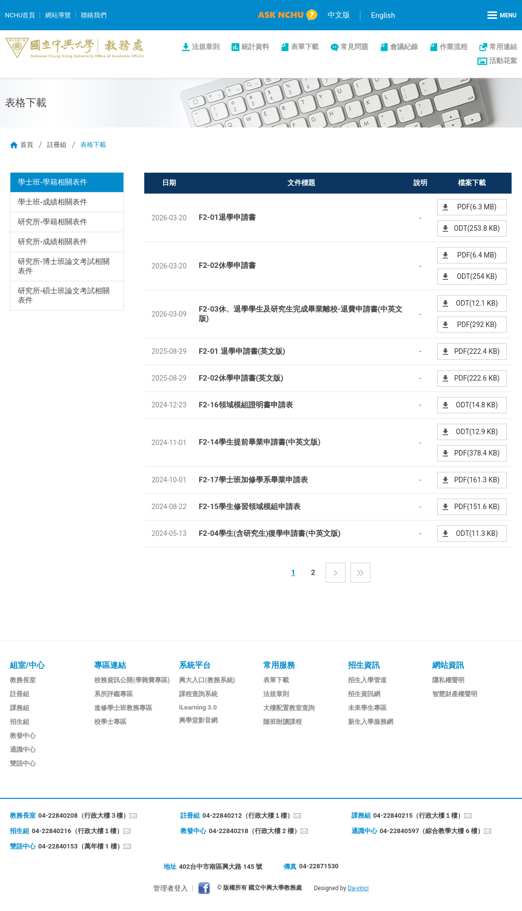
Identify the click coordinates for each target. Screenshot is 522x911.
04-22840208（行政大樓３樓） (83, 815)
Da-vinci (358, 888)
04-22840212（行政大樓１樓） (247, 815)
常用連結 (503, 47)
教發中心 (23, 735)
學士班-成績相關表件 (53, 201)
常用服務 (279, 665)
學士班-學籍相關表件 (53, 182)
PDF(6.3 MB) (476, 207)
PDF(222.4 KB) (477, 351)
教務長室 (23, 680)
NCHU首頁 (20, 15)
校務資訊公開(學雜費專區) (132, 680)
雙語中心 (23, 763)
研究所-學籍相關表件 (53, 221)
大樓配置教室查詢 (289, 708)
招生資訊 (364, 665)
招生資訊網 (364, 694)
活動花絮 (503, 61)
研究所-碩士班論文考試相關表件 (64, 295)
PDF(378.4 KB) (477, 453)
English (383, 15)
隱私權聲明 (448, 680)
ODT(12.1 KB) (477, 303)
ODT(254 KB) (477, 276)
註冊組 (56, 144)
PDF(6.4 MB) (476, 255)
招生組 (19, 721)
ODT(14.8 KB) (477, 405)
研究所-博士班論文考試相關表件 (64, 266)
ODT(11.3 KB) (477, 533)
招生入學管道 (367, 680)
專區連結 (110, 665)
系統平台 (195, 665)
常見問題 (354, 47)
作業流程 (453, 47)
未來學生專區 (367, 708)
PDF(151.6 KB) (477, 507)
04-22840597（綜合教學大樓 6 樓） (432, 831)
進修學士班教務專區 (123, 708)
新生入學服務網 (370, 721)
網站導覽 (58, 15)
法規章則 (206, 47)
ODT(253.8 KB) (477, 228)
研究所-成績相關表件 (53, 241)
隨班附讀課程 (282, 721)
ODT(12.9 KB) (477, 432)
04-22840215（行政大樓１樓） (418, 815)
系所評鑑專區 (113, 694)
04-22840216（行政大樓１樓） (77, 831)
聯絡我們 (94, 15)
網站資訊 (448, 665)
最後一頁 (360, 573)
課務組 (19, 708)
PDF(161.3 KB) (477, 480)
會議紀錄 (404, 47)
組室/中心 (27, 665)
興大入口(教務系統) (207, 680)
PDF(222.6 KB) (477, 378)
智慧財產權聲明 (454, 694)
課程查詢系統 (198, 694)
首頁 (26, 144)
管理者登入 (170, 888)
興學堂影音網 (198, 720)
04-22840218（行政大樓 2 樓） (254, 831)
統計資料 (255, 47)
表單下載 (305, 47)
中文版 (339, 14)
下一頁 (336, 573)
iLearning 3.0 (198, 707)
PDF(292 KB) (477, 324)
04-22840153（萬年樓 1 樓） (80, 846)
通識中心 (23, 749)
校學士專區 (110, 721)
